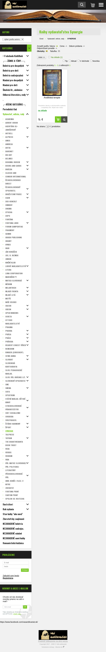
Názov (52, 46)
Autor (42, 57)
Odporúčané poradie (46, 48)
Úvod (41, 39)
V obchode (84, 61)
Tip (66, 61)
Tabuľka (53, 51)
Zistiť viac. (17, 614)
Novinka (96, 61)
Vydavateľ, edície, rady (55, 39)
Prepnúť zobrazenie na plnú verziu (53, 641)
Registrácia (8, 578)
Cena (62, 46)
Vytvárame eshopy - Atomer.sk (53, 647)
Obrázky (41, 51)
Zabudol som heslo (11, 576)
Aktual (73, 61)
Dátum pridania (75, 46)
